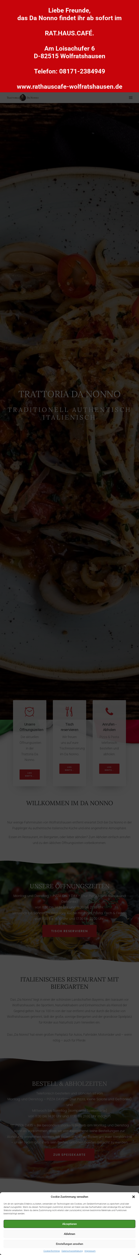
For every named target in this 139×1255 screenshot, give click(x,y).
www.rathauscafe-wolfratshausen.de (69, 86)
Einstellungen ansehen (69, 1244)
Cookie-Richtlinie (51, 1251)
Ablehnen (69, 1234)
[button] (133, 1197)
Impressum (90, 1251)
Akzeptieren (69, 1224)
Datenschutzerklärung (72, 1251)
